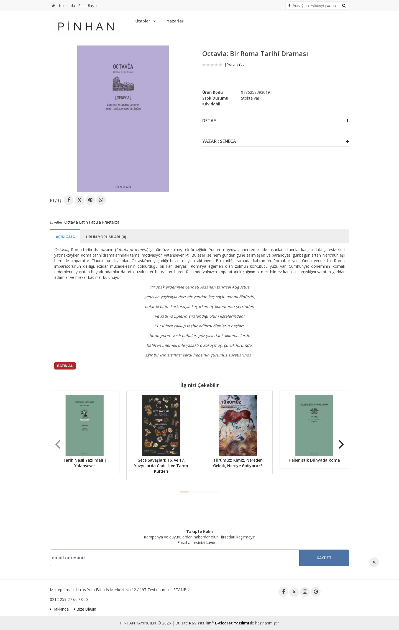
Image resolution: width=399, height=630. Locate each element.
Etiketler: (56, 222)
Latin (83, 222)
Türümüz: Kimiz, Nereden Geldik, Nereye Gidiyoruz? (238, 462)
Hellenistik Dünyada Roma (314, 460)
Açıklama (65, 236)
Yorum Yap (236, 64)
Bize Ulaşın (87, 5)
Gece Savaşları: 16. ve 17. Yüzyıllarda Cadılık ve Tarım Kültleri (161, 465)
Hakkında (67, 5)
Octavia (71, 222)
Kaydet (324, 557)
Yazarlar (175, 21)
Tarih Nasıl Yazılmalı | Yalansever (84, 462)
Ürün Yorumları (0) (106, 236)
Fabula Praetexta (104, 222)
